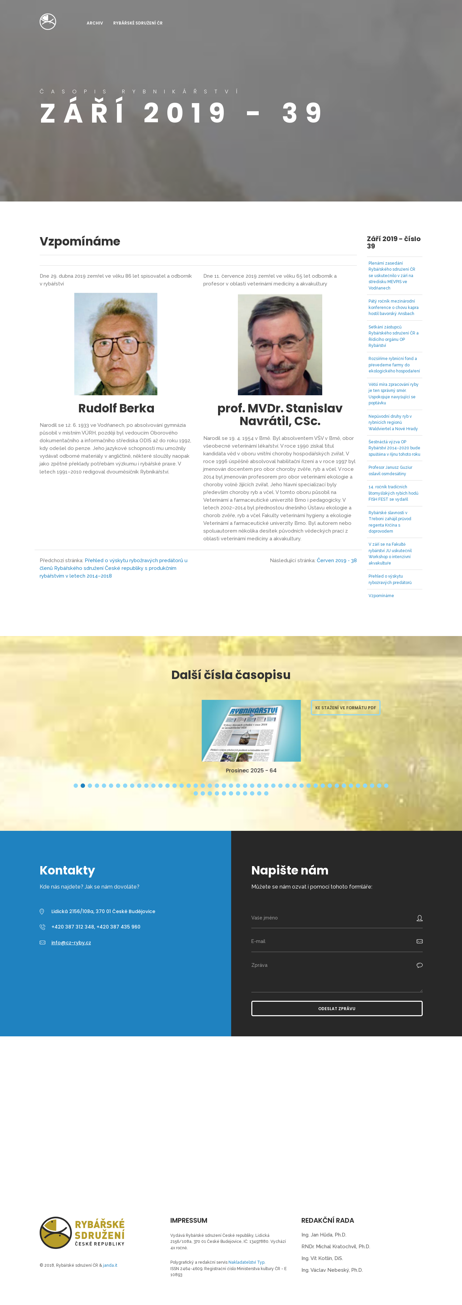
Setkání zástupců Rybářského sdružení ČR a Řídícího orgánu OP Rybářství (394, 336)
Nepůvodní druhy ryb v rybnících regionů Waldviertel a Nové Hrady (393, 422)
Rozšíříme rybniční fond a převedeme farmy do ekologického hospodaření (394, 364)
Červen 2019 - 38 (337, 560)
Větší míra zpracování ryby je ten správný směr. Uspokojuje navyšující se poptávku (394, 393)
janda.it (110, 1265)
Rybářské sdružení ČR (138, 23)
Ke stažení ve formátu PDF (216, 708)
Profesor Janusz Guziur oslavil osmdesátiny (390, 470)
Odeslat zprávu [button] (336, 1008)
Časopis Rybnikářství (48, 21)
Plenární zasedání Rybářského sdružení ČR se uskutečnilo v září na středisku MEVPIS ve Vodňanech (392, 275)
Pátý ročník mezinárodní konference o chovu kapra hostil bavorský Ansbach (394, 307)
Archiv (95, 23)
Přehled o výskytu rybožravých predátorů (390, 579)
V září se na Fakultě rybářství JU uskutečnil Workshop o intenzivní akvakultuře (390, 553)
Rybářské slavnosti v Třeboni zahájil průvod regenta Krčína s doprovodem (390, 522)
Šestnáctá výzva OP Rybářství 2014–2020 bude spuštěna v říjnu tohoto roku (394, 448)
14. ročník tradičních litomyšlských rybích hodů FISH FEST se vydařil (393, 493)
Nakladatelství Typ (246, 1262)
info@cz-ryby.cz (71, 942)
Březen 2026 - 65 (121, 770)
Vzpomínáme (381, 595)
